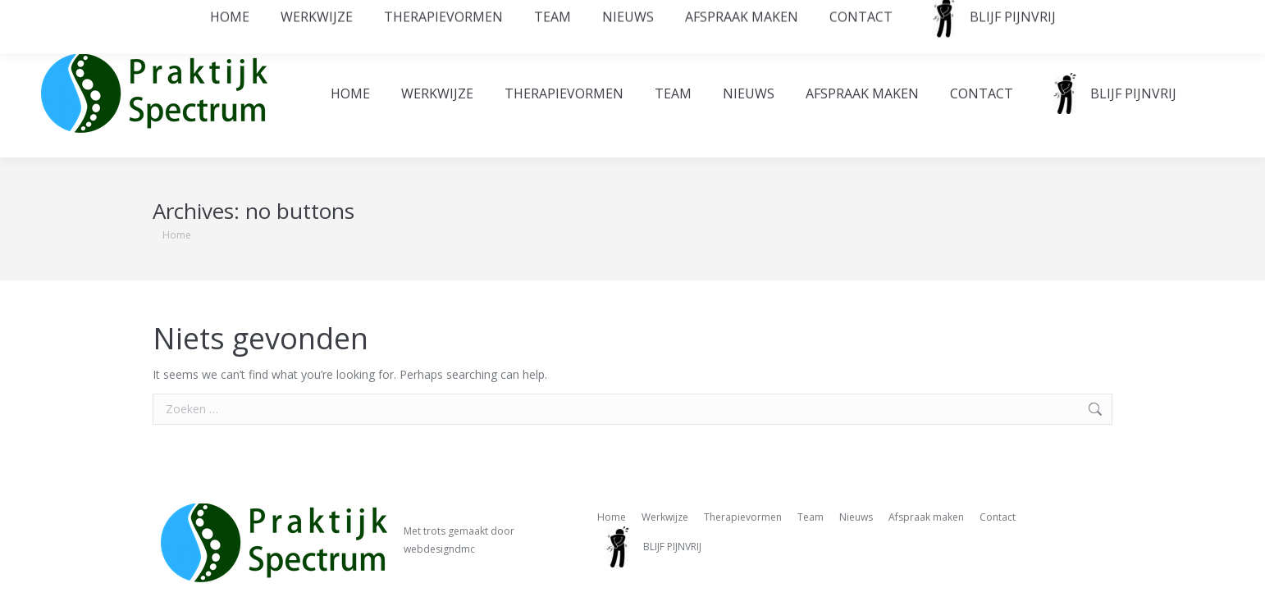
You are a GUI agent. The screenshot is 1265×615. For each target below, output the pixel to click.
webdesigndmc (439, 549)
